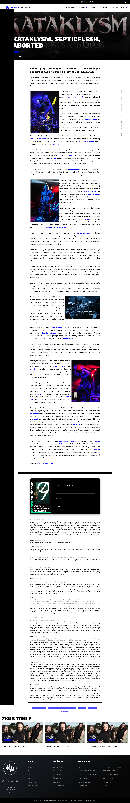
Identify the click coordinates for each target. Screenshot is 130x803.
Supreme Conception (112, 767)
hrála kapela (74, 169)
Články (82, 8)
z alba (53, 158)
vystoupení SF (90, 191)
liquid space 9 (84, 767)
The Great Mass (60, 227)
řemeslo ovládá (91, 119)
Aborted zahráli (68, 155)
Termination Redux (86, 141)
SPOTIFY (121, 1)
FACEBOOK (97, 1)
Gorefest (42, 139)
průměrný (33, 369)
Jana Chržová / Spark (44, 463)
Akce (105, 8)
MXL (14, 56)
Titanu (86, 219)
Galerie (94, 8)
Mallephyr (82, 786)
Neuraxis (35, 419)
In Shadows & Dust (56, 444)
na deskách (41, 394)
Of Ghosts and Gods (38, 708)
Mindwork (107, 782)
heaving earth (84, 778)
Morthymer (108, 778)
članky (31, 771)
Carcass (33, 139)
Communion (47, 227)
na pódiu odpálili (75, 97)
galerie (31, 778)
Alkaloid (56, 144)
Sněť (105, 786)
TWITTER (114, 1)
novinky (31, 767)
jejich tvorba (60, 366)
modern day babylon (86, 771)
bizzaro (88, 800)
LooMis (94, 800)
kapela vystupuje (49, 333)
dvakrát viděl (93, 194)
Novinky (70, 8)
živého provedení (68, 338)
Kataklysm (82, 708)
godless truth (109, 771)
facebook (32, 782)
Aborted (64, 711)
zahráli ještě (57, 327)
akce (30, 775)
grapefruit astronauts (88, 775)
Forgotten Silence (111, 775)
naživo (97, 441)
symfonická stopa (82, 233)
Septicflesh (92, 708)
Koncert (45, 161)
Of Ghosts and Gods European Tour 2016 (62, 708)
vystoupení (34, 413)
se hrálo (76, 424)
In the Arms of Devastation (69, 441)
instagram (32, 786)
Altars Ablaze (84, 782)
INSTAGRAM (106, 1)
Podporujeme (118, 8)
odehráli (97, 449)
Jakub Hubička (72, 800)
